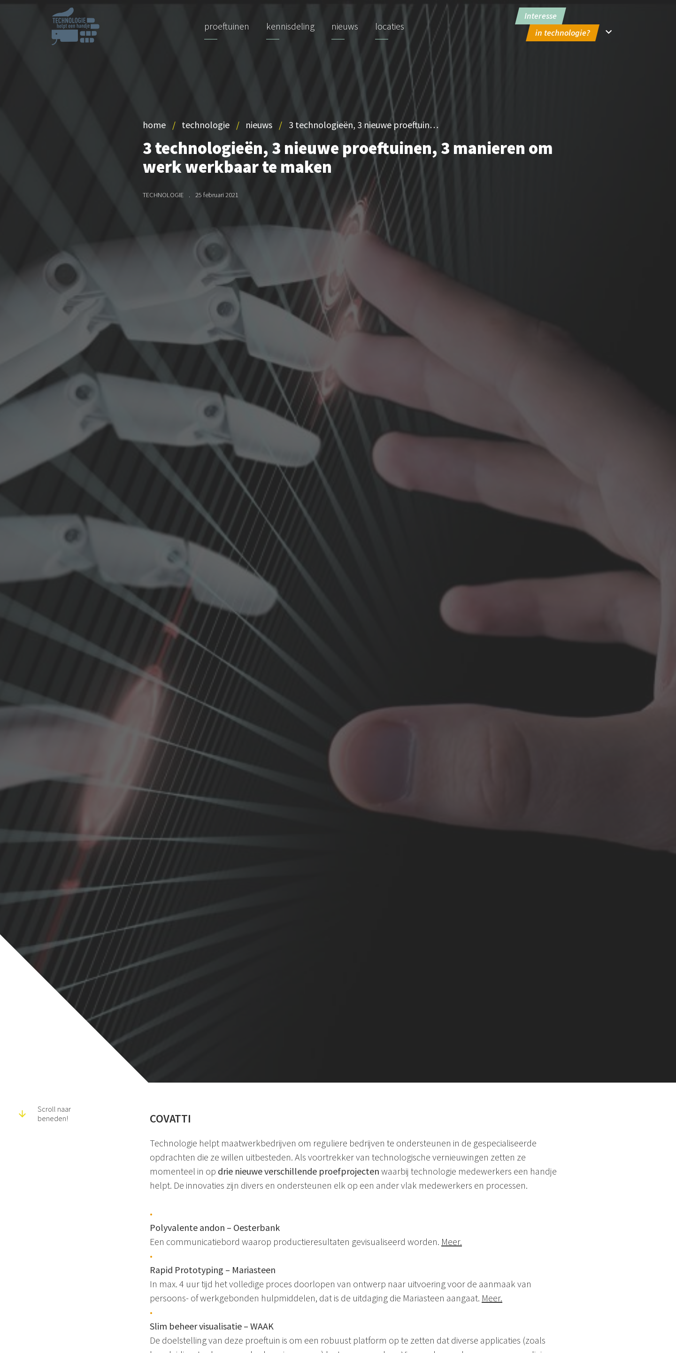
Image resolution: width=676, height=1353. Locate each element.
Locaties (389, 26)
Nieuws (344, 26)
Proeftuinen (226, 26)
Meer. (451, 1241)
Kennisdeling (290, 26)
